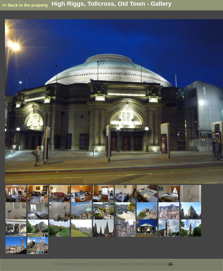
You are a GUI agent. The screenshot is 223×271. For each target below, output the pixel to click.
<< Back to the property (25, 5)
